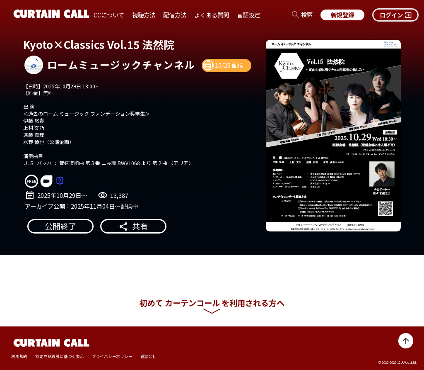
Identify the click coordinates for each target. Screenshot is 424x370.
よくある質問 (211, 14)
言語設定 (248, 14)
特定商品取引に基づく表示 (59, 356)
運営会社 (148, 356)
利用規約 (19, 356)
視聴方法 (143, 14)
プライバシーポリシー (112, 356)
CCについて (109, 14)
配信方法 (174, 14)
